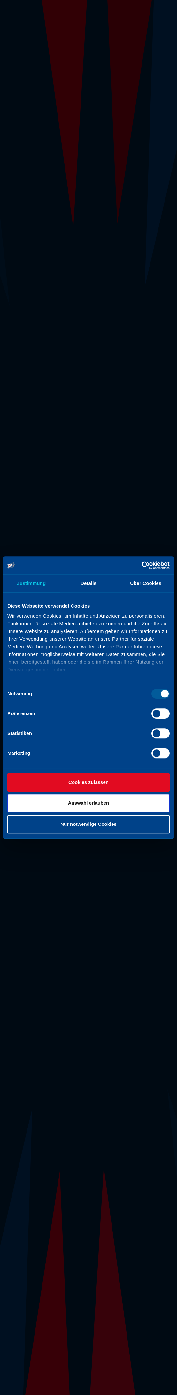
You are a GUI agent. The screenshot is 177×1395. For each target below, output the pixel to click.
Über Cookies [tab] (145, 583)
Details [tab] (88, 583)
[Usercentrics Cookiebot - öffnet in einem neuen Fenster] (142, 565)
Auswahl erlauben (88, 803)
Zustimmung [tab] (31, 583)
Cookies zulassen (88, 782)
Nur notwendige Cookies (88, 824)
